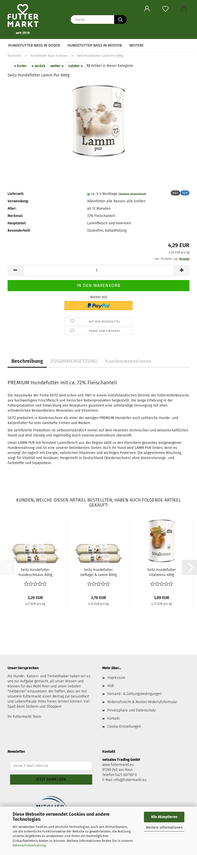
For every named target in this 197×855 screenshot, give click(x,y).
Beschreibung (27, 361)
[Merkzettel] (165, 9)
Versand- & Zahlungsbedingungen (134, 694)
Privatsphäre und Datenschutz (131, 710)
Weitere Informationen (164, 827)
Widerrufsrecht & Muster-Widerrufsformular (142, 702)
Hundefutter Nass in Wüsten (94, 45)
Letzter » (75, 66)
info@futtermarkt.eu (129, 780)
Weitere (136, 45)
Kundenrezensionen (128, 361)
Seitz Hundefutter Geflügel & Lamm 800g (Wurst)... (98, 573)
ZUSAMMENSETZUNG (74, 361)
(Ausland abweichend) (132, 194)
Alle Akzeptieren (164, 817)
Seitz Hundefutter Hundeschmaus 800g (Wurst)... (35, 573)
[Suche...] (120, 19)
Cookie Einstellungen (124, 726)
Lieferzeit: (16, 194)
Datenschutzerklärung (29, 845)
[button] (147, 9)
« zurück (38, 66)
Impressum (116, 677)
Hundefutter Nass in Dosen (34, 45)
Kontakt (113, 718)
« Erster (20, 66)
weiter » (57, 66)
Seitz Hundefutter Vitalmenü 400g (161, 572)
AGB (110, 686)
